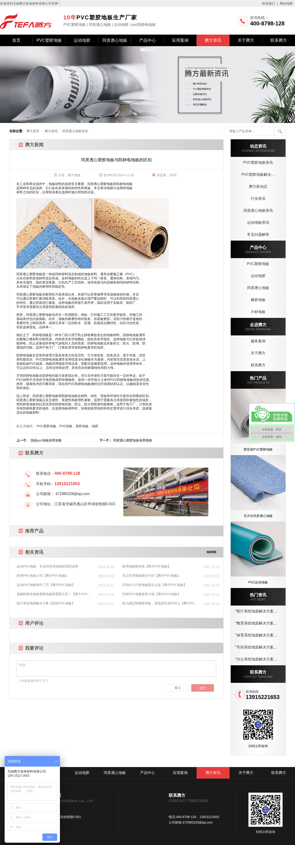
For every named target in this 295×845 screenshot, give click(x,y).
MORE (211, 552)
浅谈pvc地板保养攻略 (46, 440)
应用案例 (180, 40)
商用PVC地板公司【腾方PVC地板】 (43, 575)
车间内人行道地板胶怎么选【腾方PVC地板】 (154, 585)
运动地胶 (82, 40)
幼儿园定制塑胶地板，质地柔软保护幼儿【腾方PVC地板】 (159, 603)
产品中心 (147, 40)
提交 (202, 688)
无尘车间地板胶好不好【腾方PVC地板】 (151, 575)
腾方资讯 (213, 40)
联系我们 (268, 3)
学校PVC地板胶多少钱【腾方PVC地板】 (151, 594)
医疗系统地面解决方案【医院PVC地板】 (46, 603)
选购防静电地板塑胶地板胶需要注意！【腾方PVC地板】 (54, 594)
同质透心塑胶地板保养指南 (132, 440)
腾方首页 (33, 131)
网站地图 (286, 3)
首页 (16, 40)
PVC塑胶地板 (49, 40)
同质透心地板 (114, 40)
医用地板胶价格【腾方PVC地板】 (146, 566)
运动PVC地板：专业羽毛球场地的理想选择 (47, 566)
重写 (177, 688)
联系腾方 (278, 40)
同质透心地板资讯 (75, 131)
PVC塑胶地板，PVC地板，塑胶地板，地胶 (67, 426)
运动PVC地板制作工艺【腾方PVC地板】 (46, 585)
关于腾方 (246, 40)
